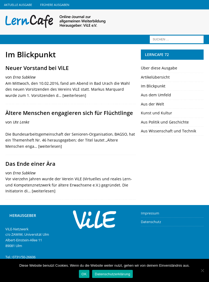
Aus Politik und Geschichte (165, 122)
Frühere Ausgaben (54, 5)
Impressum (150, 213)
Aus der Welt (152, 104)
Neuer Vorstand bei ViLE (37, 68)
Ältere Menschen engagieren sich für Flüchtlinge (69, 113)
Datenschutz (151, 221)
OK (84, 274)
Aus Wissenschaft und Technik (168, 130)
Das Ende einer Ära (30, 163)
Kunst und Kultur (156, 112)
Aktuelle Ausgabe (18, 5)
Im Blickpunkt (153, 86)
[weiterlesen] (74, 95)
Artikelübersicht (155, 77)
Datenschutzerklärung (112, 274)
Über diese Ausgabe (159, 67)
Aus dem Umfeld (156, 94)
